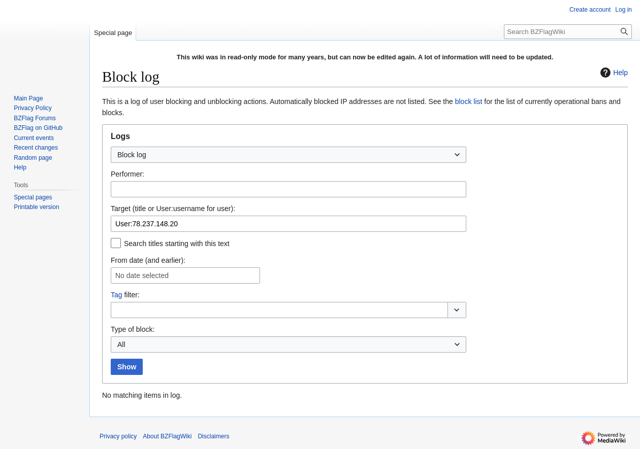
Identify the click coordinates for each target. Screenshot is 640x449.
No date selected (142, 275)
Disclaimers (213, 436)
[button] (456, 310)
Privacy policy (118, 436)
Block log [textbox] (131, 155)
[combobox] (288, 155)
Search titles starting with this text (177, 243)
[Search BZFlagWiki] (568, 31)
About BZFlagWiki (167, 436)
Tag (116, 295)
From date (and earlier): (148, 260)
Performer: (127, 174)
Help (613, 72)
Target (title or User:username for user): (173, 208)
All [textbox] (121, 344)
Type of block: (132, 329)
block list (469, 101)
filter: (125, 295)
